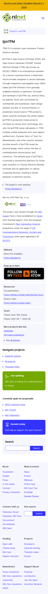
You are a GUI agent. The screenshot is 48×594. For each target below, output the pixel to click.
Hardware (8, 331)
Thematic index (12, 366)
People (6, 476)
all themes (15, 340)
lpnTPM (22, 31)
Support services (10, 556)
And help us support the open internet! (24, 426)
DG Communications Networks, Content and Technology (22, 232)
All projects (10, 361)
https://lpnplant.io (12, 258)
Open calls (7, 544)
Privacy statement (11, 492)
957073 (6, 240)
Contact (6, 488)
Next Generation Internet (28, 224)
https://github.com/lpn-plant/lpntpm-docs (23, 295)
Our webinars (9, 524)
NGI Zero (7, 552)
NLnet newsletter (11, 572)
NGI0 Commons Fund (15, 404)
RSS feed (7, 528)
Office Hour (29, 484)
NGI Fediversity (12, 415)
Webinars (28, 480)
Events (27, 476)
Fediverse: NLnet (11, 512)
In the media (8, 484)
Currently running (13, 356)
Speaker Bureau (31, 496)
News (26, 472)
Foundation (8, 472)
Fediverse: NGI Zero (12, 516)
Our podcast (8, 520)
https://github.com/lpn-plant (17, 303)
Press (5, 480)
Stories (27, 556)
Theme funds (9, 548)
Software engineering (14, 335)
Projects (11, 31)
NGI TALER (10, 410)
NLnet (39, 216)
